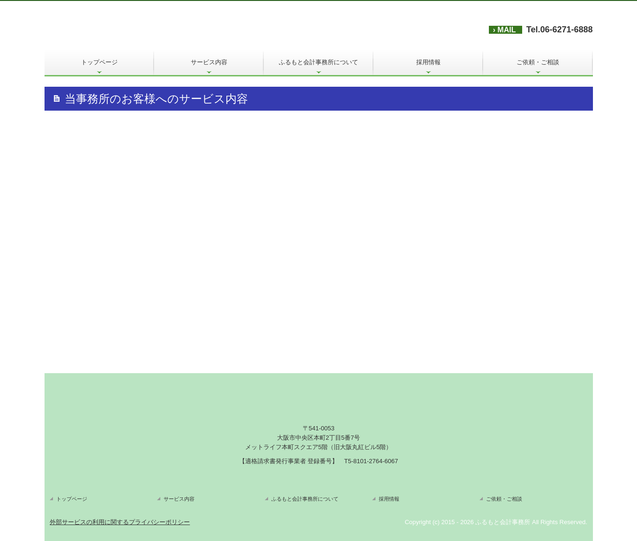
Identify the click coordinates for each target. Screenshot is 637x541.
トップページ (99, 62)
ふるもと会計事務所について (318, 62)
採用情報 (428, 62)
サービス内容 (209, 62)
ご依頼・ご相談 (538, 62)
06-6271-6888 (566, 29)
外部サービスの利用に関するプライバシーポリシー (120, 522)
